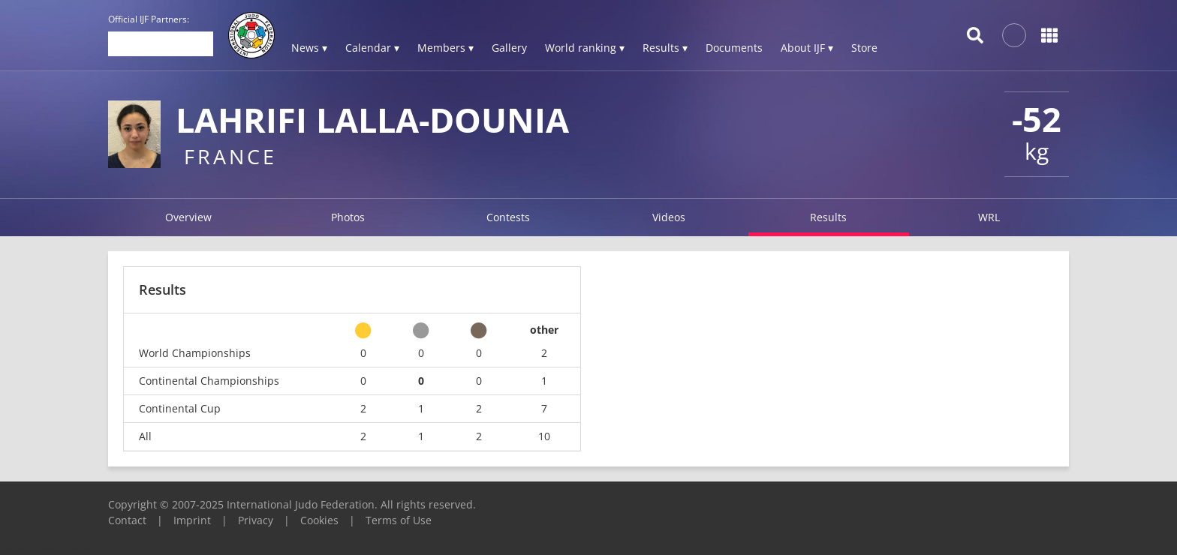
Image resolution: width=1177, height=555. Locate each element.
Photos (348, 217)
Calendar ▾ (372, 47)
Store (864, 47)
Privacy (255, 520)
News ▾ (309, 47)
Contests (508, 217)
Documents (734, 47)
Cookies (319, 520)
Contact (127, 520)
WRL (989, 217)
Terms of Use (399, 520)
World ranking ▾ (585, 47)
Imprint (192, 520)
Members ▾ (445, 47)
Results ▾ (665, 47)
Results (828, 217)
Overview (188, 217)
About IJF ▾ (807, 47)
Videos (668, 217)
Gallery (509, 47)
